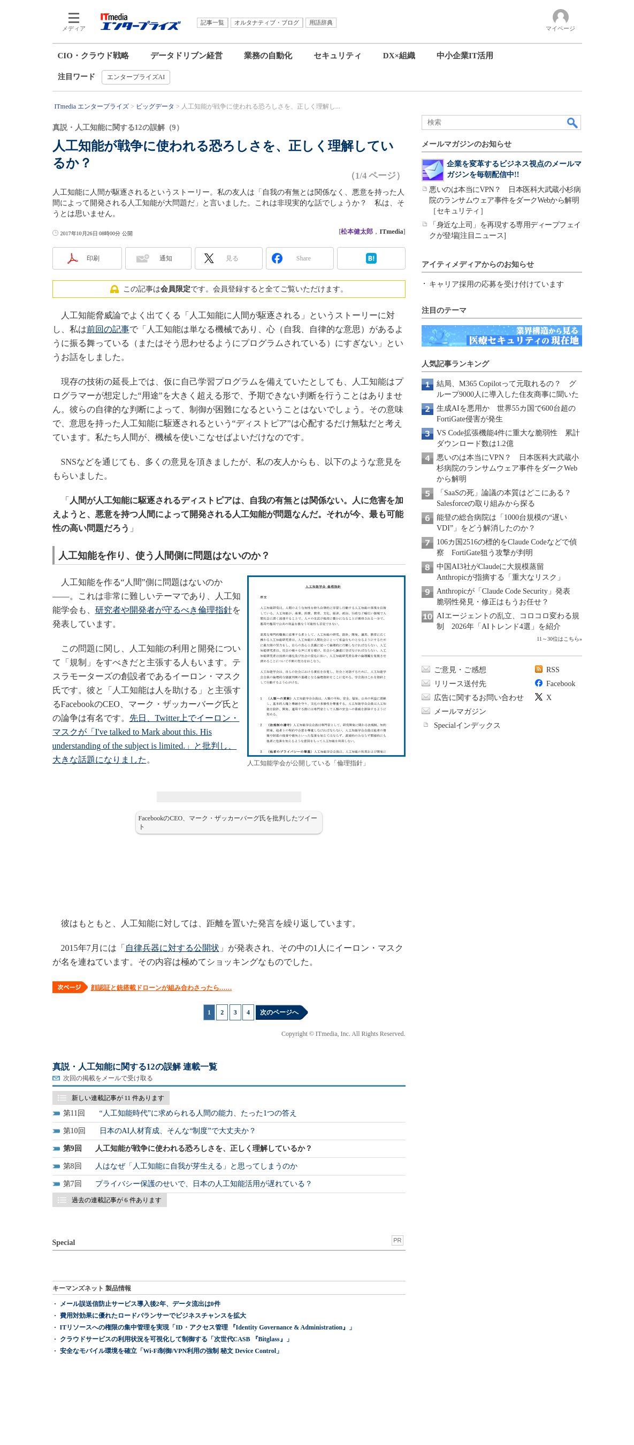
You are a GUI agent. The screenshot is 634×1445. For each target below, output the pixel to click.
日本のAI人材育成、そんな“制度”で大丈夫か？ (178, 1131)
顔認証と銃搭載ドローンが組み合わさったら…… (161, 987)
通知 (165, 258)
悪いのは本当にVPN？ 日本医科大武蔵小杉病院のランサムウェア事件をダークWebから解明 (508, 468)
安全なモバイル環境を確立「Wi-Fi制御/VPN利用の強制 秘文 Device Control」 (171, 1351)
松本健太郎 (357, 231)
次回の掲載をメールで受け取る (108, 1078)
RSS (553, 670)
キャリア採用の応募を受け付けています (496, 284)
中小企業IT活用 (465, 55)
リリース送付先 (460, 684)
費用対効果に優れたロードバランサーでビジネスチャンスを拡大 (153, 1315)
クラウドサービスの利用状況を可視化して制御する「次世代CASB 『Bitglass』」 (176, 1339)
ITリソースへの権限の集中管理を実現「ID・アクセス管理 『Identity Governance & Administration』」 (208, 1327)
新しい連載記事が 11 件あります (118, 1098)
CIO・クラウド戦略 (93, 55)
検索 (573, 122)
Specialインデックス (467, 725)
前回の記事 (108, 329)
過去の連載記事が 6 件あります (117, 1200)
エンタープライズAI (136, 77)
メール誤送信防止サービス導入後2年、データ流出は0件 (140, 1304)
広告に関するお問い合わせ (479, 698)
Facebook (560, 684)
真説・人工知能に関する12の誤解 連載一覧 (134, 1066)
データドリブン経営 (186, 55)
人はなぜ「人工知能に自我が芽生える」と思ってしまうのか (196, 1166)
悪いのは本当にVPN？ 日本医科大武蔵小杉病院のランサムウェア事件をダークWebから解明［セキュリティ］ (504, 200)
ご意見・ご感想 (460, 670)
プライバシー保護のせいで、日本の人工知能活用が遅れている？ (203, 1184)
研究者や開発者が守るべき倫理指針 (163, 609)
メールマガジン (460, 712)
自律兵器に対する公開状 (172, 947)
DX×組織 (399, 55)
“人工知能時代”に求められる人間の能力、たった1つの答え (198, 1113)
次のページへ (279, 1012)
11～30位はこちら (558, 639)
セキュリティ (338, 55)
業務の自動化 (268, 55)
